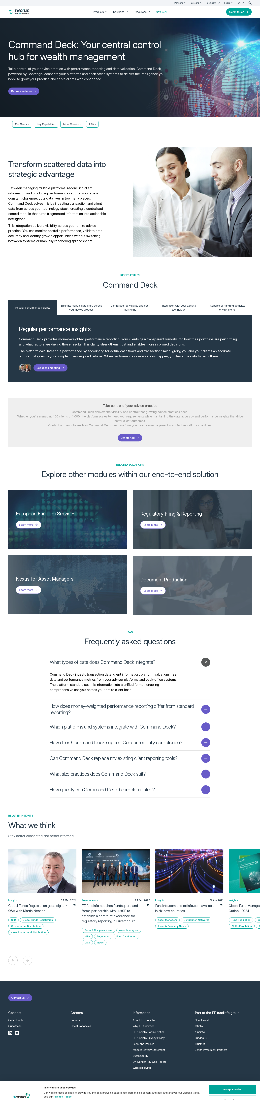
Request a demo (23, 91)
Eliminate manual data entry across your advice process (81, 307)
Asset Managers (128, 930)
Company (213, 2)
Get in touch (239, 12)
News (100, 942)
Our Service (22, 124)
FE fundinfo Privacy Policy (149, 1038)
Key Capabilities (46, 124)
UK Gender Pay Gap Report (149, 1061)
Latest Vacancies (80, 1026)
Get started (130, 437)
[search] (250, 3)
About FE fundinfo (144, 1020)
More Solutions (72, 124)
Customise (232, 1087)
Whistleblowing (142, 1067)
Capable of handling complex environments (227, 307)
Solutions (120, 12)
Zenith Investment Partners (211, 1050)
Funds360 (201, 1038)
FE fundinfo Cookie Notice (148, 1032)
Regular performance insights (32, 307)
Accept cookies (232, 1077)
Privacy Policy (63, 1084)
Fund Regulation (241, 919)
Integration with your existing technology (179, 307)
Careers (197, 2)
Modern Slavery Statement (149, 1050)
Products (100, 12)
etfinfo (199, 1026)
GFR (13, 919)
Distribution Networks (196, 919)
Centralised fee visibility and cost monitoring (130, 307)
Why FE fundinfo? (143, 1026)
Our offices (15, 1026)
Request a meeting (50, 367)
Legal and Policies (143, 1044)
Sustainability (140, 1055)
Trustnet (200, 1044)
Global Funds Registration (38, 919)
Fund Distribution (126, 936)
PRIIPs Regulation (241, 926)
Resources (142, 12)
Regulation (103, 936)
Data (87, 942)
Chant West (202, 1020)
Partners (180, 2)
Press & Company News (98, 930)
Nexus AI (161, 12)
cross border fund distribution (28, 932)
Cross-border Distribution (26, 926)
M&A (87, 936)
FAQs (92, 124)
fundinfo (200, 1032)
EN (241, 2)
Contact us (20, 997)
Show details (51, 1093)
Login (229, 2)
